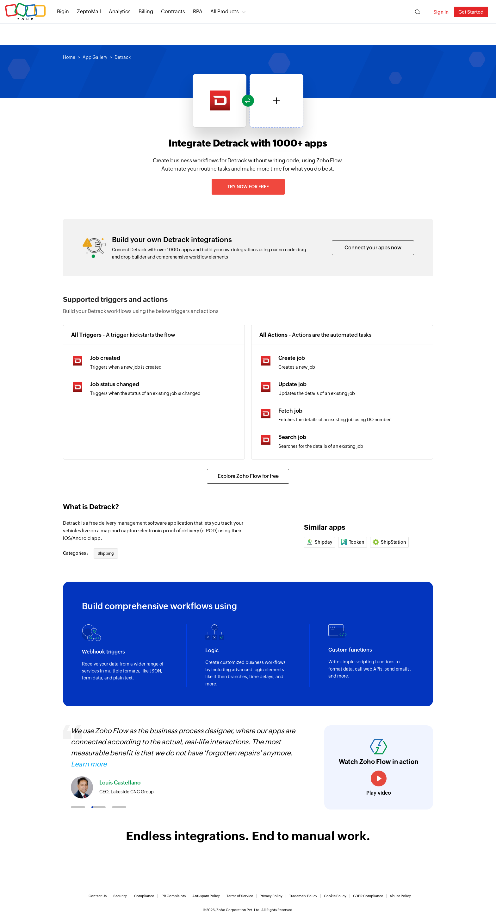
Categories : (76, 553)
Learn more (89, 764)
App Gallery (95, 57)
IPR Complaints (173, 896)
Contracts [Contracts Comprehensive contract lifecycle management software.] (173, 12)
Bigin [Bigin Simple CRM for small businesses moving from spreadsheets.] (63, 12)
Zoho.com (25, 12)
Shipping (106, 553)
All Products (224, 12)
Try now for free (248, 186)
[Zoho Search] (417, 11)
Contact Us (98, 896)
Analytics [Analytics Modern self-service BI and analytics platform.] (120, 12)
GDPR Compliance (368, 896)
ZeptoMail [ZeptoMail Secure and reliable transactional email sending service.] (89, 12)
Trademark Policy (303, 896)
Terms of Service (239, 896)
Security (120, 896)
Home (69, 57)
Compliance (144, 896)
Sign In (441, 12)
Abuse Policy (400, 896)
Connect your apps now (372, 248)
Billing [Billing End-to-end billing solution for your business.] (146, 12)
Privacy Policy (271, 896)
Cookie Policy (335, 896)
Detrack (123, 57)
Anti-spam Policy (206, 896)
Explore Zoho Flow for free (248, 476)
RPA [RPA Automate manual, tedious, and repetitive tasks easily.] (197, 12)
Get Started (471, 12)
